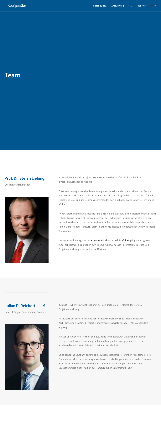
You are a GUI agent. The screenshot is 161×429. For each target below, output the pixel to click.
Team (130, 6)
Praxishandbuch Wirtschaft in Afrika (109, 216)
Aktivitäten (118, 6)
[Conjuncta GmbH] (17, 6)
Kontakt (142, 6)
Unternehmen (100, 6)
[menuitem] (101, 6)
